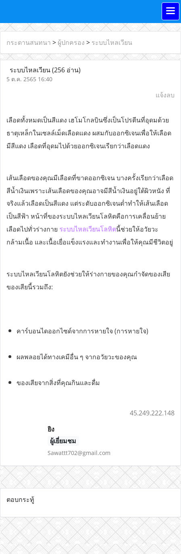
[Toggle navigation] (170, 11)
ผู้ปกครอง (71, 42)
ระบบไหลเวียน (112, 42)
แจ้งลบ (165, 95)
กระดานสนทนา (28, 42)
